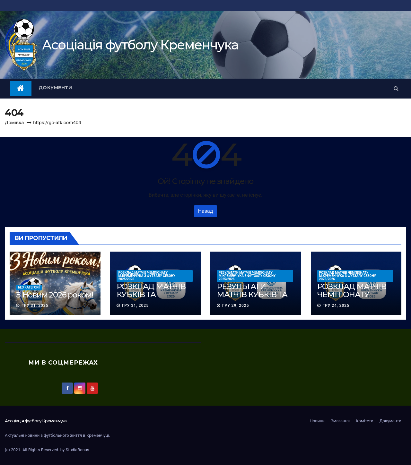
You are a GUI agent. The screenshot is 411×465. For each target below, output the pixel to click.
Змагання (340, 420)
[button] (396, 88)
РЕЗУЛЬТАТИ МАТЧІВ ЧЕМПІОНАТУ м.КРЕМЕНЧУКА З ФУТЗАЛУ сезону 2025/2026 (247, 276)
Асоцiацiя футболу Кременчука (140, 45)
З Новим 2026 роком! (54, 294)
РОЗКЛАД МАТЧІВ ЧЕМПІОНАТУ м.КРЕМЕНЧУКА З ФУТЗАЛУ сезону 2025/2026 (146, 276)
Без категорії (29, 287)
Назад (205, 211)
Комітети (364, 420)
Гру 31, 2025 (35, 305)
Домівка (14, 122)
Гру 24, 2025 (335, 305)
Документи (55, 87)
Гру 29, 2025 (235, 305)
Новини (317, 420)
